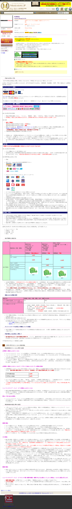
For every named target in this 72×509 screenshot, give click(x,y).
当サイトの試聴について (9, 506)
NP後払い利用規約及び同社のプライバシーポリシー (19, 128)
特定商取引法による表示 (25, 493)
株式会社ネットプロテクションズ (25, 127)
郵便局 (10, 323)
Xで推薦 (3, 53)
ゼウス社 (5, 96)
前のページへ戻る (5, 490)
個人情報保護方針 (36, 493)
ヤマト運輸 (11, 322)
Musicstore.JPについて (47, 493)
